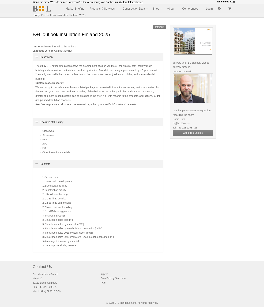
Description (46, 57)
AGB (103, 282)
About (170, 8)
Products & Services (102, 8)
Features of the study (51, 122)
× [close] (234, 1)
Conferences (190, 8)
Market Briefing (75, 8)
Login (209, 8)
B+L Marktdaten (123, 302)
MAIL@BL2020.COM (49, 291)
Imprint (104, 274)
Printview (159, 27)
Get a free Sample (195, 132)
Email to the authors (65, 46)
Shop (156, 8)
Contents (45, 163)
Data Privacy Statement (113, 278)
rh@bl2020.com (183, 123)
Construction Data (134, 8)
